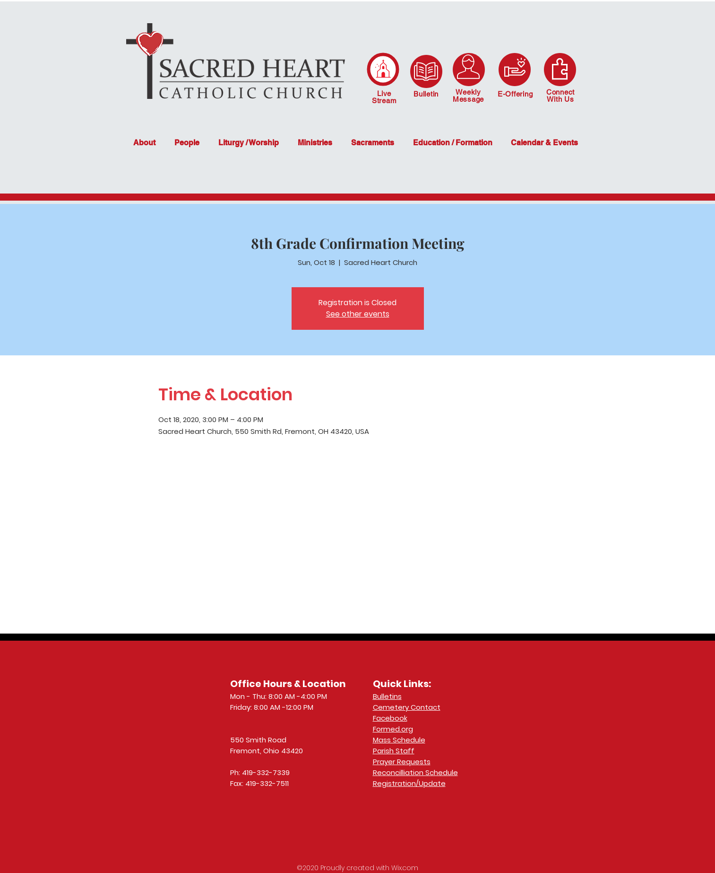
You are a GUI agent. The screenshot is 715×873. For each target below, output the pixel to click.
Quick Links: (402, 683)
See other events (357, 314)
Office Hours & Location (288, 683)
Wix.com (404, 868)
